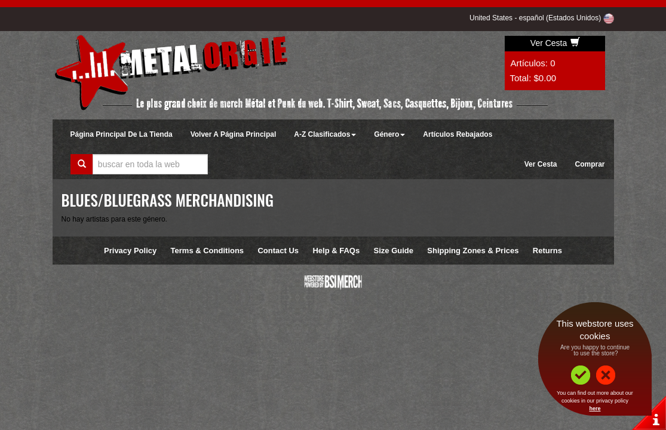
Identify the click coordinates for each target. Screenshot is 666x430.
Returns (547, 250)
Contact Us (278, 250)
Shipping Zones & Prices (472, 250)
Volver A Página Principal (234, 134)
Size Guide (393, 250)
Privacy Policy (130, 250)
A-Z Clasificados (325, 134)
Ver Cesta (555, 43)
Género (389, 134)
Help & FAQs (336, 250)
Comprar (589, 164)
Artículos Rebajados (457, 134)
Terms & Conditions (207, 250)
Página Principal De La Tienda (121, 134)
